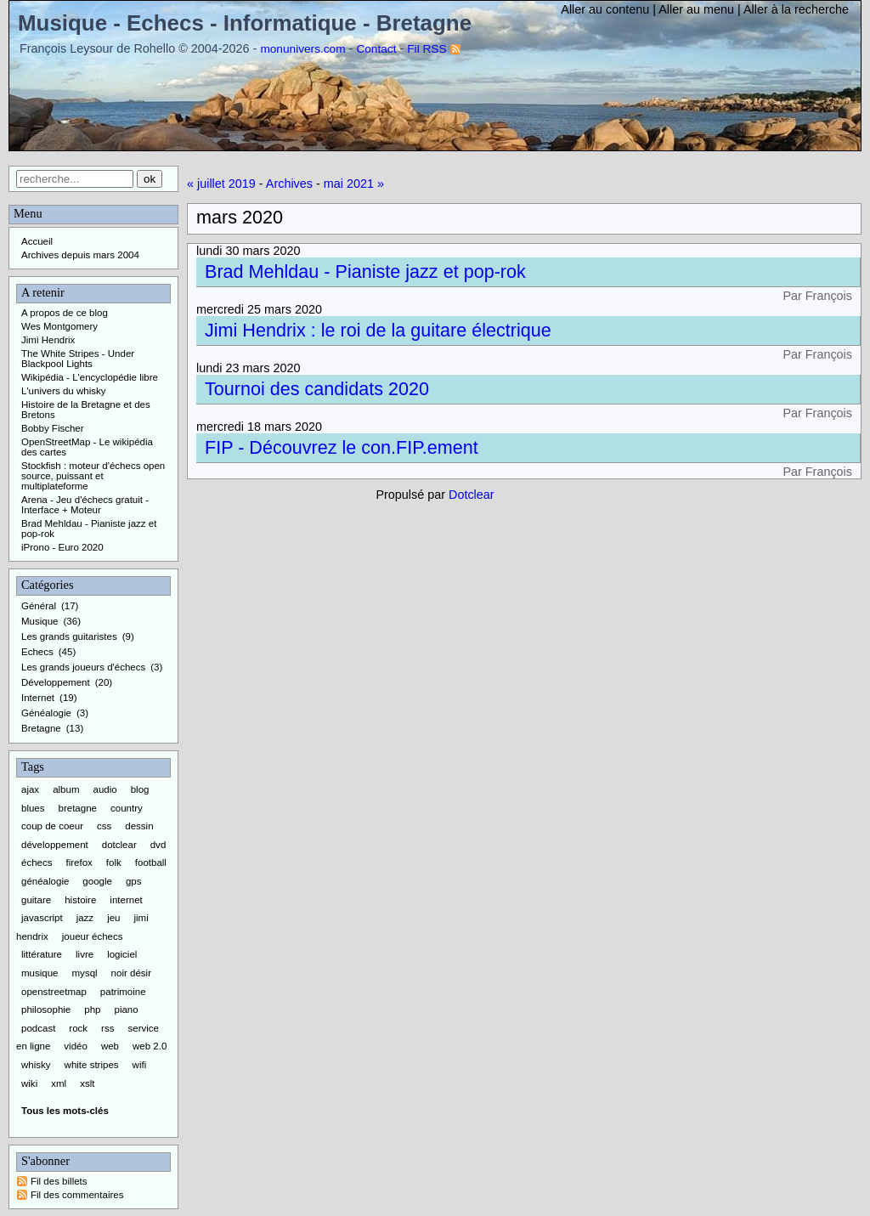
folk (113, 862)
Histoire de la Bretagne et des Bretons (85, 409)
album (66, 789)
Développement (55, 682)
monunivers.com (302, 48)
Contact (376, 48)
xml (58, 1083)
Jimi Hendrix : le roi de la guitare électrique (378, 330)
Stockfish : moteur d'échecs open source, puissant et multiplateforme (93, 476)
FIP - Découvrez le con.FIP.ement (341, 447)
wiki (29, 1083)
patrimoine (123, 992)
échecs (37, 862)
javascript (42, 918)
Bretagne (41, 728)
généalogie (45, 881)
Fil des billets (59, 1181)
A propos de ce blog (64, 313)
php (92, 1009)
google (97, 881)
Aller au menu (696, 9)
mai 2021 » (354, 183)
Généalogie (46, 713)
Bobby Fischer (52, 428)
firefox (79, 862)
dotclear (119, 845)
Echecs (37, 652)
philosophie (46, 1009)
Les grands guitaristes (69, 636)
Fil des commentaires (77, 1195)
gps (134, 881)
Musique (40, 621)
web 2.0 (150, 1046)
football (151, 862)
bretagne (78, 808)
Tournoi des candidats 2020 (317, 388)
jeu (113, 918)
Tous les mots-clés (65, 1111)
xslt (87, 1083)
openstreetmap (54, 992)
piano (126, 1009)
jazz (84, 918)
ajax (30, 789)
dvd (158, 845)
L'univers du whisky (63, 391)
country (126, 808)
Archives (289, 183)
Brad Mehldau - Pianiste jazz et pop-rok (365, 271)
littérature (41, 954)
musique (40, 973)
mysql (85, 973)
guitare (36, 900)
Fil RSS (426, 48)
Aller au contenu (605, 9)
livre (84, 954)
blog (140, 789)
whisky (36, 1065)
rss (107, 1028)
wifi (140, 1065)
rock (78, 1028)
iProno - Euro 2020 (62, 547)
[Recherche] (74, 179)
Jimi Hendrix (48, 340)
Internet (37, 698)
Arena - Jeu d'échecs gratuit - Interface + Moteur (85, 505)
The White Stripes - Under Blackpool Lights (77, 358)
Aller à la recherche (796, 9)
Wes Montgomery (59, 326)
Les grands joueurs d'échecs (83, 667)
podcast (38, 1028)
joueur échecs (92, 936)
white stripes (92, 1065)
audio (105, 789)
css (104, 826)
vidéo (76, 1046)
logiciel (122, 954)
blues (33, 808)
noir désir (131, 973)
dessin (139, 826)
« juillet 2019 (221, 183)
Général (38, 606)
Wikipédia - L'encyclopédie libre (89, 377)
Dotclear (471, 494)
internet (126, 900)
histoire (80, 900)
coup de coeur (52, 826)
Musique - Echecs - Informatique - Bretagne (245, 23)
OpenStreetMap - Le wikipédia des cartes (87, 447)
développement (54, 845)
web (110, 1046)
